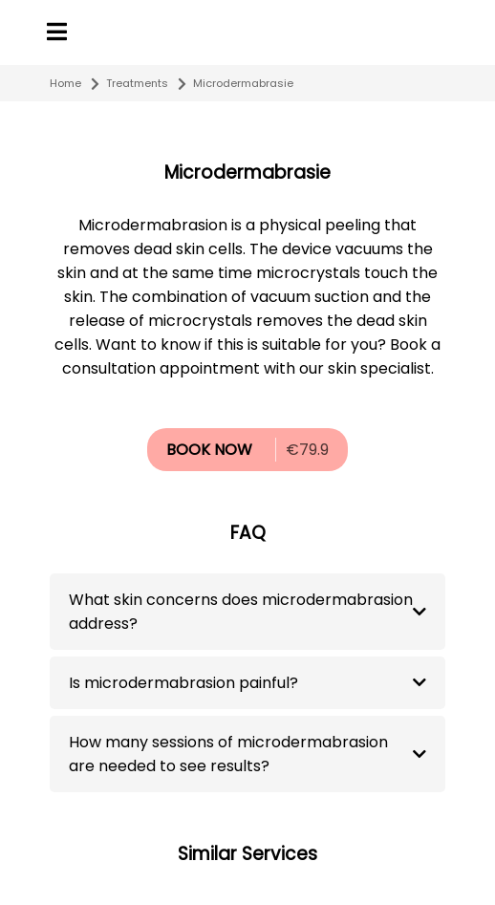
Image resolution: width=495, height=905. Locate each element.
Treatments (137, 83)
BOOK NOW (209, 450)
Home (65, 83)
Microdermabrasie (243, 83)
